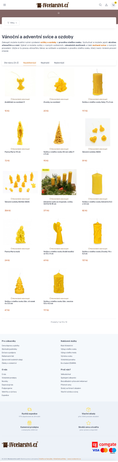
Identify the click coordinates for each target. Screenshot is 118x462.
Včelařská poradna (68, 357)
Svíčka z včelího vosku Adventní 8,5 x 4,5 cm (97, 202)
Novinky (5, 379)
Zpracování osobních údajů (12, 357)
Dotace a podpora (9, 350)
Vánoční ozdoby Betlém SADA (17, 201)
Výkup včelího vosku (69, 346)
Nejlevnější (59, 63)
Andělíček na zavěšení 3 (15, 102)
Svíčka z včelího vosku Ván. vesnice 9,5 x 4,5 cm (58, 300)
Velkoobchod (66, 372)
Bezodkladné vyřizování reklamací (74, 379)
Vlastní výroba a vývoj (69, 389)
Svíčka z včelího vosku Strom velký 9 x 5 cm (59, 152)
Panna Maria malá (12, 250)
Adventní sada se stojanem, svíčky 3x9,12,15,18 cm (58, 202)
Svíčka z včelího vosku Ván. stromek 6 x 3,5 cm (20, 300)
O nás (4, 372)
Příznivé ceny (66, 382)
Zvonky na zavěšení (52, 102)
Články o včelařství (9, 360)
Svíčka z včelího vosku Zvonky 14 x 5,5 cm (96, 251)
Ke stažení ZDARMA (68, 360)
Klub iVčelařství (67, 343)
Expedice (5, 393)
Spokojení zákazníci (68, 375)
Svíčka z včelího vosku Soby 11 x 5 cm (97, 102)
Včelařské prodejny (9, 375)
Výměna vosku (66, 353)
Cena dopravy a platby (10, 343)
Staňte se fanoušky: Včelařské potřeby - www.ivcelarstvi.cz (60, 456)
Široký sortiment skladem (71, 386)
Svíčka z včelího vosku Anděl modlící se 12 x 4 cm (59, 251)
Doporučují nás (7, 382)
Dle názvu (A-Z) (11, 63)
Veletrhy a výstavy (9, 389)
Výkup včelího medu (68, 350)
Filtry (11, 23)
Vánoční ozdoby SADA (91, 151)
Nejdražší (45, 63)
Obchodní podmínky (9, 346)
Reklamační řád (8, 353)
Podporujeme (7, 386)
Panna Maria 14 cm (13, 151)
